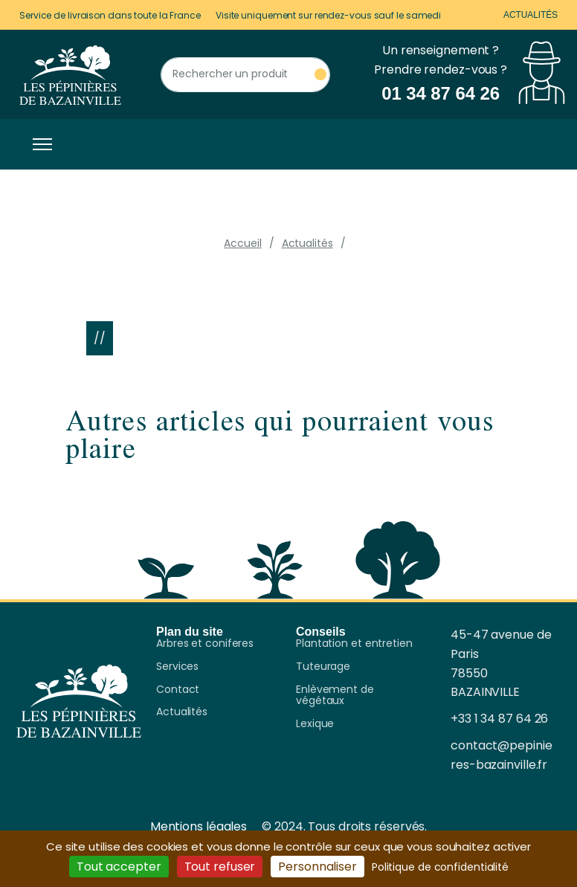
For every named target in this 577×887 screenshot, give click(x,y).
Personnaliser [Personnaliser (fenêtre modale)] (317, 866)
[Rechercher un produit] (245, 74)
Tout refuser (220, 866)
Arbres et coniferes (205, 644)
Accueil (242, 243)
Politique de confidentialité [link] (440, 866)
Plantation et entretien (354, 644)
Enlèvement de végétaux (335, 696)
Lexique (315, 724)
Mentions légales (198, 826)
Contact (177, 690)
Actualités (530, 15)
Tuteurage (323, 667)
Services (177, 667)
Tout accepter (119, 866)
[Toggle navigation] (38, 144)
